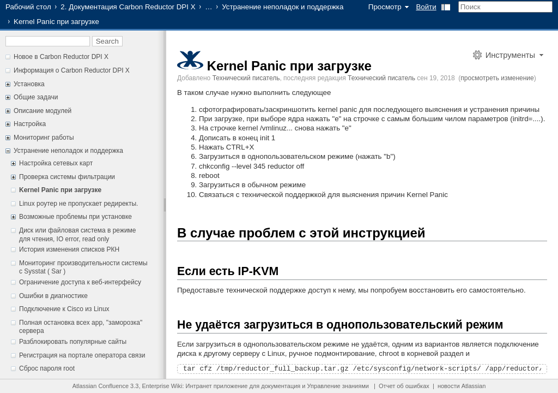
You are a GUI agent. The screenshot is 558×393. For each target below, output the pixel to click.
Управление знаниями (338, 386)
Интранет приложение (217, 386)
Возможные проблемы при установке (75, 217)
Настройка (30, 124)
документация (280, 386)
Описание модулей (42, 111)
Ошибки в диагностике (53, 296)
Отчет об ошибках (404, 386)
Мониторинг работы (44, 137)
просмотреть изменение (496, 78)
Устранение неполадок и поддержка (282, 7)
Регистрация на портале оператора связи (82, 355)
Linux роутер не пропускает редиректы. (78, 203)
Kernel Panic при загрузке (60, 190)
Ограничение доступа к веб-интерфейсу (80, 282)
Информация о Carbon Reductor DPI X (72, 70)
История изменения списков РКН (69, 249)
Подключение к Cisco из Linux (64, 309)
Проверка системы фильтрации (67, 177)
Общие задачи (36, 97)
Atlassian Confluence (100, 386)
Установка (29, 84)
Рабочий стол (28, 7)
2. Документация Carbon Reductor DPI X (127, 7)
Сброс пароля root (47, 368)
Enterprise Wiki (162, 386)
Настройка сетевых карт (56, 163)
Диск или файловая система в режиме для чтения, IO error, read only (77, 235)
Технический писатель (246, 78)
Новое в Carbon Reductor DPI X (61, 57)
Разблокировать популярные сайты (72, 342)
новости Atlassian (462, 386)
